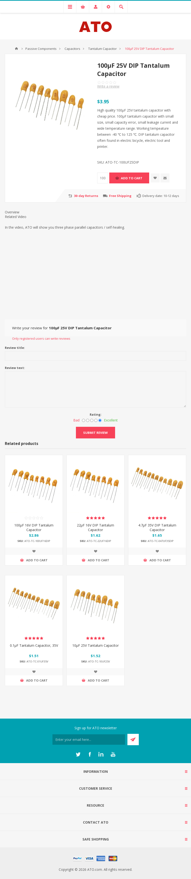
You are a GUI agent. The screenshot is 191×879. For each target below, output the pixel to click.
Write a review (108, 86)
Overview (12, 212)
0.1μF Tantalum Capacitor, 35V (34, 645)
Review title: (15, 348)
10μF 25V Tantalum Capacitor (95, 645)
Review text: (15, 368)
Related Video (15, 216)
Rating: (96, 414)
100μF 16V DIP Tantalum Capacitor (33, 527)
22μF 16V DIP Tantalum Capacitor (95, 527)
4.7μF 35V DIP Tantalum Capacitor (157, 527)
